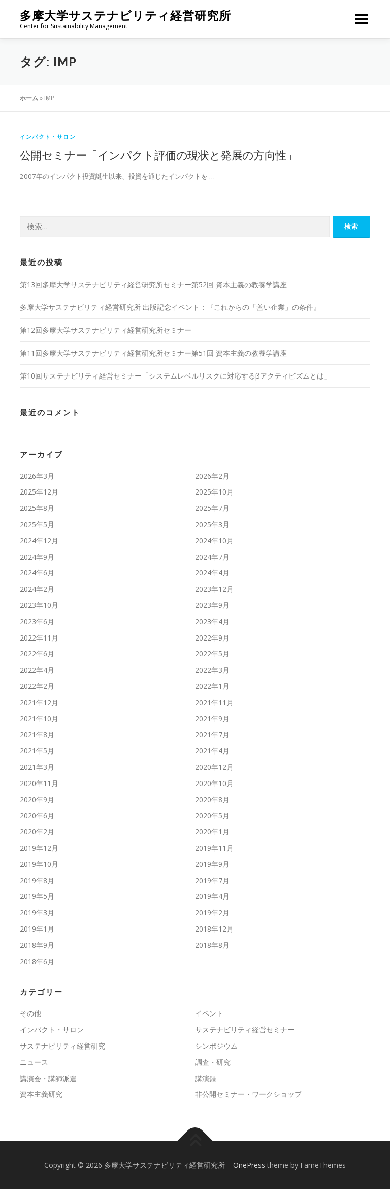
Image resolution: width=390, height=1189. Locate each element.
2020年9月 (37, 799)
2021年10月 (39, 718)
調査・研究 (213, 1062)
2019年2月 (212, 912)
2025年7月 (212, 508)
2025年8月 (37, 508)
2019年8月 (37, 880)
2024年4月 (212, 572)
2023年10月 (39, 605)
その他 (30, 1013)
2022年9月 (212, 638)
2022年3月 (212, 670)
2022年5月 (212, 653)
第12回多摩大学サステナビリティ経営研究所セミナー (105, 330)
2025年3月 (212, 524)
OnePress (249, 1165)
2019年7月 (212, 880)
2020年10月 (214, 783)
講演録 (205, 1078)
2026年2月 (212, 476)
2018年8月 (212, 945)
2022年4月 (37, 670)
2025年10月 (214, 492)
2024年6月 (37, 572)
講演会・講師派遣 (48, 1078)
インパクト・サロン (48, 136)
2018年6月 (37, 961)
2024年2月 (37, 589)
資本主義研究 (41, 1094)
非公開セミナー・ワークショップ (248, 1094)
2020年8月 (212, 799)
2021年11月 (214, 702)
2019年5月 (37, 896)
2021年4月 (212, 751)
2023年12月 (214, 589)
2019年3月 (37, 912)
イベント (209, 1013)
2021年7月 (212, 734)
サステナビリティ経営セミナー (245, 1029)
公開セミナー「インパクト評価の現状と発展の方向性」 (158, 154)
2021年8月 (37, 734)
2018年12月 (214, 929)
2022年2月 (37, 686)
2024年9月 (37, 557)
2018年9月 (37, 945)
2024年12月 (39, 540)
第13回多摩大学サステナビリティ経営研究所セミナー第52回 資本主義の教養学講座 (153, 284)
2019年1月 (37, 929)
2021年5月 (37, 751)
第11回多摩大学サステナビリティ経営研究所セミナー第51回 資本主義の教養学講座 (153, 353)
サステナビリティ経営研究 (62, 1046)
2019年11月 (214, 848)
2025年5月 (37, 524)
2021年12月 (39, 702)
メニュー (361, 18)
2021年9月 (212, 718)
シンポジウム (216, 1046)
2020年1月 (212, 831)
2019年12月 (39, 848)
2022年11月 (39, 638)
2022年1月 (212, 686)
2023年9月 (212, 605)
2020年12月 (214, 767)
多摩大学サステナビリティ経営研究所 (125, 15)
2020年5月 (212, 815)
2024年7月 (212, 557)
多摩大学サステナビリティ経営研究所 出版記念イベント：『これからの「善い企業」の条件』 (170, 307)
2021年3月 (37, 767)
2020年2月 (37, 831)
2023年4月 (212, 621)
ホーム (29, 98)
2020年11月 (39, 783)
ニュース (34, 1062)
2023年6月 (37, 621)
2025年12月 (39, 492)
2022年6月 (37, 653)
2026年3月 (37, 476)
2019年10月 (39, 864)
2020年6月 (37, 815)
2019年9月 (212, 864)
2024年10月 (214, 540)
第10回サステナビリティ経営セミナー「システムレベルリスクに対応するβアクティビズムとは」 (175, 376)
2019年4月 (212, 896)
